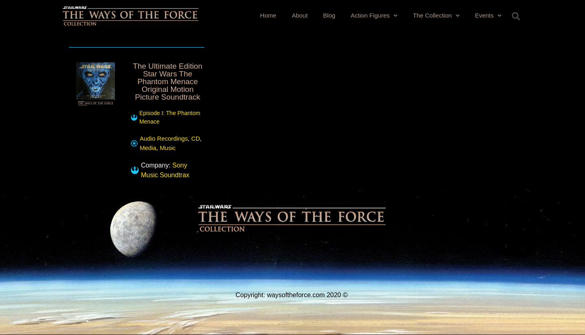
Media (148, 147)
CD (195, 138)
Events (488, 15)
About (300, 14)
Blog (329, 14)
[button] (516, 16)
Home (268, 14)
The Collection (436, 15)
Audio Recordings (164, 138)
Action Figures (374, 15)
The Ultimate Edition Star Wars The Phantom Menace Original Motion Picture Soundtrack (167, 81)
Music (168, 147)
